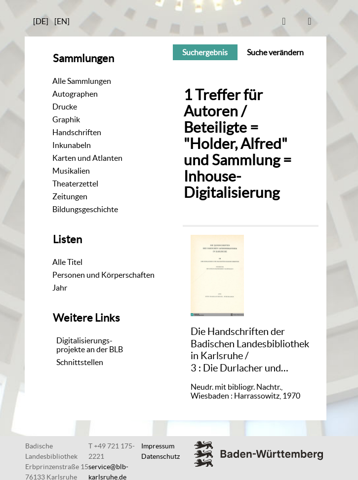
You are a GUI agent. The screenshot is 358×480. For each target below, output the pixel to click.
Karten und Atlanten (87, 157)
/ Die (250, 350)
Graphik (66, 119)
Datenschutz (160, 456)
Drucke (64, 106)
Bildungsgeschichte (85, 209)
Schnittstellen (79, 362)
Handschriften (76, 132)
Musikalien (71, 170)
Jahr (59, 287)
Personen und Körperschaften (103, 274)
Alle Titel (67, 262)
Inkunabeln (71, 145)
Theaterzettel (75, 183)
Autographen (75, 93)
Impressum (157, 446)
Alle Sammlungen (81, 80)
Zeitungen (69, 196)
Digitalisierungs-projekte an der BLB (89, 345)
